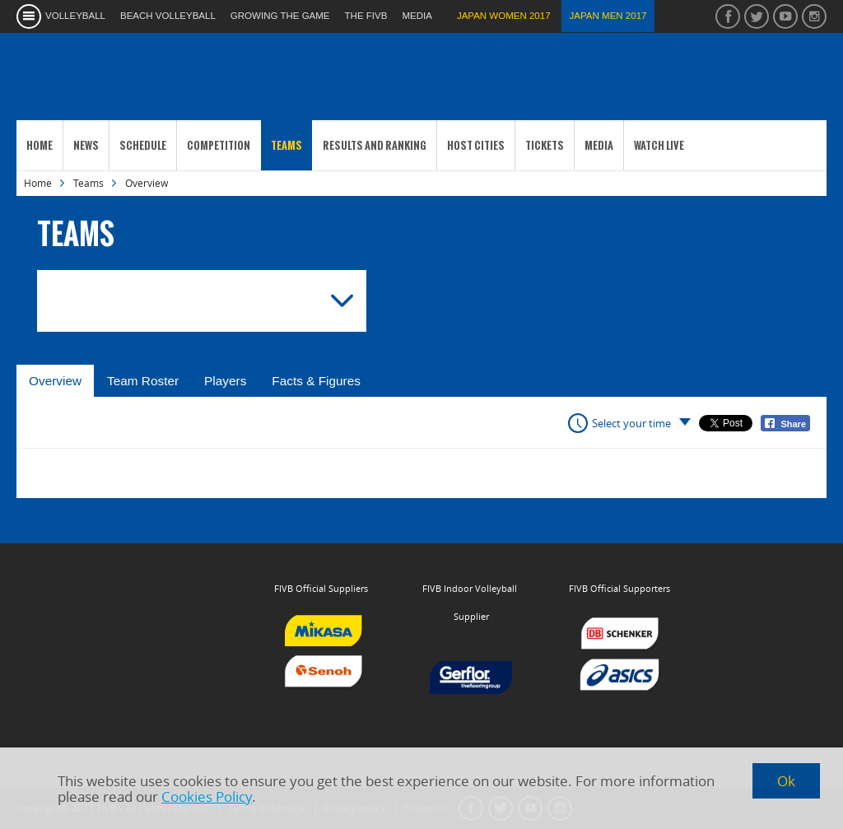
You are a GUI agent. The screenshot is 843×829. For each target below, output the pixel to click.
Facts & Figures (316, 381)
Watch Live (659, 145)
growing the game (280, 16)
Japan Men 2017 (608, 16)
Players (225, 381)
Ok (786, 780)
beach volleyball (168, 16)
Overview (55, 381)
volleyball (75, 16)
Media (599, 145)
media (416, 16)
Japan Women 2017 (504, 16)
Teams (286, 145)
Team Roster (143, 381)
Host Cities (476, 145)
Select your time (631, 423)
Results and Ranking (374, 145)
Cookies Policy (206, 796)
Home (39, 145)
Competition (218, 145)
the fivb (366, 16)
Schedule (142, 145)
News (86, 145)
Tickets (544, 145)
